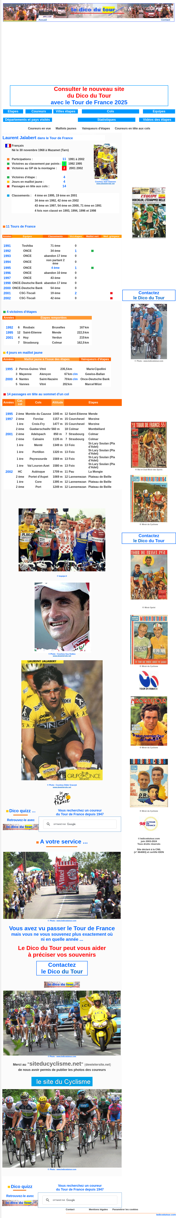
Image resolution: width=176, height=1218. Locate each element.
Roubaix (29, 327)
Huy (26, 337)
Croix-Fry (38, 423)
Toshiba (27, 245)
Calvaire (38, 439)
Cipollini (100, 369)
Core (38, 481)
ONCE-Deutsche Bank (27, 282)
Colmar (57, 342)
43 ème (55, 277)
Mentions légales (98, 1209)
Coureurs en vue (39, 128)
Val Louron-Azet (38, 465)
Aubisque (38, 471)
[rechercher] (79, 824)
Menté (38, 445)
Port (38, 486)
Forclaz (38, 418)
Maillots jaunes (66, 128)
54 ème (55, 288)
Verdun (57, 337)
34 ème (55, 250)
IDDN (161, 852)
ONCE (27, 250)
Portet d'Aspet (38, 476)
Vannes (24, 384)
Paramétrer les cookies (125, 1209)
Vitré (43, 369)
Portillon (38, 451)
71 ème (55, 245)
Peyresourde (38, 458)
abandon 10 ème (55, 272)
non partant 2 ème (55, 262)
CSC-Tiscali (27, 293)
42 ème (55, 298)
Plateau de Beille (99, 476)
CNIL (158, 849)
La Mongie (95, 471)
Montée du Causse (38, 413)
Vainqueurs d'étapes (96, 128)
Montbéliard (96, 429)
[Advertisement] (89, 50)
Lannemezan (77, 476)
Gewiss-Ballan (95, 374)
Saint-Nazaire (49, 379)
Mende (56, 332)
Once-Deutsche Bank (95, 379)
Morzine (93, 418)
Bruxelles (58, 327)
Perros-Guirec (28, 369)
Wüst (98, 384)
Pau (71, 471)
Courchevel (77, 418)
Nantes (24, 379)
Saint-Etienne (32, 332)
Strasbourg (30, 342)
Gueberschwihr (40, 429)
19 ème (55, 293)
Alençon (45, 374)
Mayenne (25, 374)
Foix (72, 445)
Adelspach (38, 434)
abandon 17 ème (55, 255)
